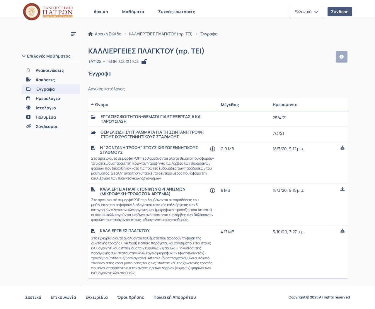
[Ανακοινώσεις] (51, 70)
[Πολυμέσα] (51, 117)
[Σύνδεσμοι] (51, 126)
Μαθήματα (133, 11)
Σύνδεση (340, 11)
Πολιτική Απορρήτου (175, 297)
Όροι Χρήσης (130, 297)
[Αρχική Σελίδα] (48, 11)
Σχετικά (33, 297)
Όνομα (99, 104)
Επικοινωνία (63, 297)
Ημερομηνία (285, 104)
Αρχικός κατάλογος (106, 89)
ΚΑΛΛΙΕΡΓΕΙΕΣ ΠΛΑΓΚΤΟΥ (125, 230)
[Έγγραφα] (51, 89)
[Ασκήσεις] (51, 79)
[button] (306, 11)
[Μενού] (73, 34)
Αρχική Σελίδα (105, 34)
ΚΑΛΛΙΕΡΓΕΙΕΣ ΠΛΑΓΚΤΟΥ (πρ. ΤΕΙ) (161, 34)
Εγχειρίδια (97, 297)
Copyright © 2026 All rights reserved (319, 297)
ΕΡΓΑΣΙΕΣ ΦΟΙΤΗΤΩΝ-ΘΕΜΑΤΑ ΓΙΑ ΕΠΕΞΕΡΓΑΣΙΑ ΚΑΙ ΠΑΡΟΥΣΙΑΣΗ (151, 119)
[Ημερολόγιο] (51, 98)
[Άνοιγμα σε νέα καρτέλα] (212, 148)
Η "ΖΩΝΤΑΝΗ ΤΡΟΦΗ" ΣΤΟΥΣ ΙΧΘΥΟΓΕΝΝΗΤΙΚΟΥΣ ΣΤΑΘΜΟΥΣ (149, 150)
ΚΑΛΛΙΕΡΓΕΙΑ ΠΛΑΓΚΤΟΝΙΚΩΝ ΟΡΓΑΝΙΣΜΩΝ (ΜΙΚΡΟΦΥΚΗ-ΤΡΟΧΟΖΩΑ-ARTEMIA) (142, 191)
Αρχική (101, 11)
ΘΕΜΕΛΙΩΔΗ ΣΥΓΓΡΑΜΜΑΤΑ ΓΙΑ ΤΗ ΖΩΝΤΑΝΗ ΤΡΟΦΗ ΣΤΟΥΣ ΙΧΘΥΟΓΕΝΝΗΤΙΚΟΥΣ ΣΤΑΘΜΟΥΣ (152, 134)
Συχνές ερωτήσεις (176, 11)
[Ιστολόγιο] (51, 108)
